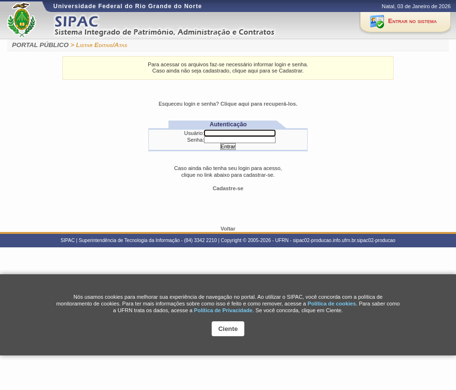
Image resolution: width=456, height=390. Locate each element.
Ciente (228, 328)
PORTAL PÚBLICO (40, 45)
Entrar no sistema (412, 20)
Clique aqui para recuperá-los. (258, 104)
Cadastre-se (228, 188)
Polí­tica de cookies (332, 303)
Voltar (228, 229)
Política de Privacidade (223, 310)
